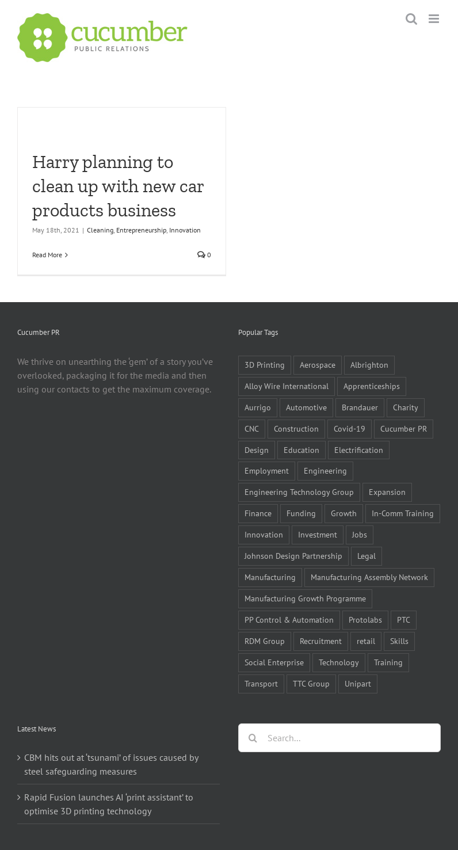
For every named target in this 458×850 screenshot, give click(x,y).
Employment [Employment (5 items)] (267, 470)
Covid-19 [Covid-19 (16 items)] (349, 428)
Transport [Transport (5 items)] (261, 683)
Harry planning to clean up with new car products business (118, 185)
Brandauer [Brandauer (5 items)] (360, 407)
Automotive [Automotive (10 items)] (306, 407)
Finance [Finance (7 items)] (258, 513)
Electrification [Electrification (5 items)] (358, 449)
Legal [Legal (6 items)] (366, 555)
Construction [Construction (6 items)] (296, 428)
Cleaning (100, 230)
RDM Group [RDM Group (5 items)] (265, 640)
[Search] (252, 737)
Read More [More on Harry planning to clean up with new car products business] (47, 254)
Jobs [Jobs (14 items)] (359, 534)
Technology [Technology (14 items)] (339, 662)
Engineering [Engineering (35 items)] (325, 470)
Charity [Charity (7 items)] (405, 407)
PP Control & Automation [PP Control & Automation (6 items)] (289, 619)
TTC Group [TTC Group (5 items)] (311, 683)
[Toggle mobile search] (411, 19)
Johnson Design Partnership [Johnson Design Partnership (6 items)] (293, 555)
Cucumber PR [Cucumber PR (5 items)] (403, 428)
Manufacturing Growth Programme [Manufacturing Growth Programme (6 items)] (305, 598)
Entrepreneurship (141, 230)
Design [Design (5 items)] (257, 449)
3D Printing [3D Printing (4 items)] (265, 364)
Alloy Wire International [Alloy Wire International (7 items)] (287, 385)
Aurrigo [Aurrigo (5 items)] (258, 407)
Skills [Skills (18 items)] (399, 640)
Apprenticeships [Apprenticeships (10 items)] (372, 385)
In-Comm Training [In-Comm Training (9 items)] (403, 513)
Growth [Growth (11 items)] (344, 513)
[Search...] (339, 737)
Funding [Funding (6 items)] (301, 513)
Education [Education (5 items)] (301, 449)
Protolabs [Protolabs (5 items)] (365, 619)
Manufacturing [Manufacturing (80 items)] (270, 576)
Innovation (185, 230)
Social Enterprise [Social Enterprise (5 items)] (274, 662)
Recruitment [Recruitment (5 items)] (321, 640)
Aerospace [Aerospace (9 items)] (317, 364)
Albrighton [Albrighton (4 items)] (369, 364)
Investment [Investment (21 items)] (317, 534)
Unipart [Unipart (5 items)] (358, 683)
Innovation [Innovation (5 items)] (264, 534)
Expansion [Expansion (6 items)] (387, 491)
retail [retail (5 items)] (366, 640)
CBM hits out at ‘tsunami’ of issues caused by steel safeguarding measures (111, 764)
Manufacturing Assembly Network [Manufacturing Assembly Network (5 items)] (369, 576)
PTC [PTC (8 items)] (403, 619)
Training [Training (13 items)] (388, 662)
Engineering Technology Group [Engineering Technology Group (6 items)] (299, 491)
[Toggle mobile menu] (435, 19)
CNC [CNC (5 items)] (252, 428)
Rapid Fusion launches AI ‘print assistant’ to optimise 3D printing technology (108, 804)
